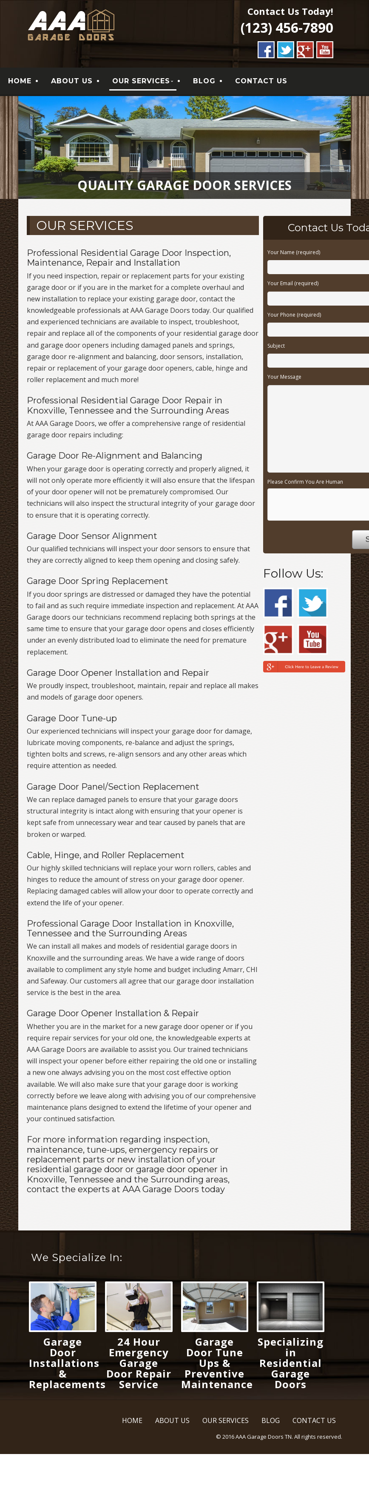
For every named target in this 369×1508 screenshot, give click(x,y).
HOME (19, 81)
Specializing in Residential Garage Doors (291, 1363)
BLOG (204, 81)
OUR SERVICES (141, 81)
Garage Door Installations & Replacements (67, 1363)
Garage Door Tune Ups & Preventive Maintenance (217, 1363)
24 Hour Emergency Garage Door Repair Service (138, 1363)
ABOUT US (72, 81)
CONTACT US (261, 81)
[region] (184, 148)
